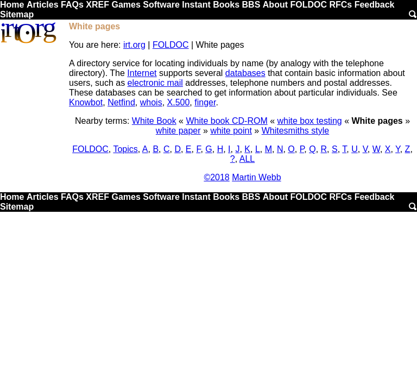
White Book (154, 120)
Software (161, 4)
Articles (43, 4)
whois (151, 102)
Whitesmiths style (295, 130)
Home (12, 4)
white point (231, 130)
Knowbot (86, 102)
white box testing (309, 120)
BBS (251, 4)
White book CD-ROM (226, 120)
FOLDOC (308, 4)
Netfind (121, 102)
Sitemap (17, 14)
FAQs (72, 4)
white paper (178, 130)
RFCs (340, 4)
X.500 (178, 102)
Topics (125, 149)
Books (226, 4)
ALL (247, 158)
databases (245, 73)
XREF (97, 4)
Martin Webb (256, 177)
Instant (196, 4)
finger (205, 102)
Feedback (375, 4)
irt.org (134, 44)
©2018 (216, 177)
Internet (141, 73)
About (275, 4)
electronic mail (155, 82)
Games (125, 4)
